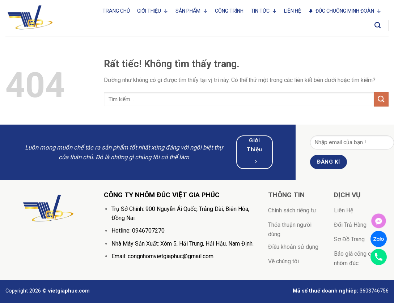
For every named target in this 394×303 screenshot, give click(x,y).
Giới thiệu (152, 11)
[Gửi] (381, 99)
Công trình (229, 11)
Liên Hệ (292, 11)
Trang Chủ (116, 11)
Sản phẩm (191, 11)
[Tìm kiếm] (377, 25)
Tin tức (264, 11)
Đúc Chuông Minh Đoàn (348, 11)
